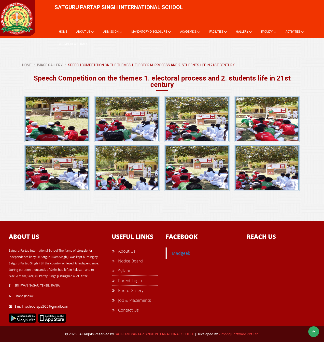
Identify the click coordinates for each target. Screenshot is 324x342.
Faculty (269, 31)
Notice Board (127, 261)
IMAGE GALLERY (50, 65)
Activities (294, 31)
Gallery (244, 31)
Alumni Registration (74, 44)
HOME (27, 65)
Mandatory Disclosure (151, 31)
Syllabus (122, 271)
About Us (85, 31)
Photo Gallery (127, 290)
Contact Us (125, 310)
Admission (113, 31)
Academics (190, 31)
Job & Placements (131, 300)
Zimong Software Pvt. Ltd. (239, 334)
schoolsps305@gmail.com (47, 306)
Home (63, 31)
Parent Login (127, 280)
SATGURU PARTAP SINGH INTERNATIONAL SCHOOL (155, 334)
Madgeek (181, 253)
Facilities (218, 31)
